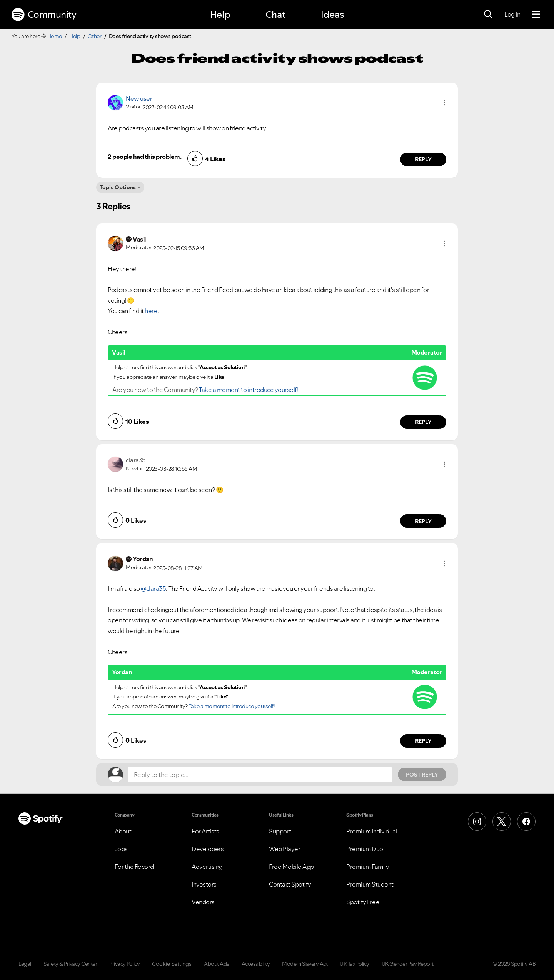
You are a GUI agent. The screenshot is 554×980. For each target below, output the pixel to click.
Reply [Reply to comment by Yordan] (423, 741)
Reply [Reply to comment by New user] (423, 159)
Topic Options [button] (118, 187)
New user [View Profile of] (139, 98)
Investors (204, 884)
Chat (275, 14)
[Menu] (536, 14)
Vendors (203, 902)
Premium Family (367, 866)
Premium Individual (371, 831)
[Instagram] (477, 821)
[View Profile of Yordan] (143, 559)
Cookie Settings (172, 963)
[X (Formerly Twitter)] (501, 821)
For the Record (134, 866)
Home (54, 36)
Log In (512, 14)
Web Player (284, 849)
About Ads (216, 963)
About (123, 831)
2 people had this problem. (144, 156)
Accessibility (256, 963)
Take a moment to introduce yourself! (248, 389)
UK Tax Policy (354, 963)
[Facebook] (526, 821)
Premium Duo (364, 849)
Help (220, 14)
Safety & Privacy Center (70, 963)
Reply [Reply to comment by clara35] (423, 521)
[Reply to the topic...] (260, 774)
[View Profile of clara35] (136, 460)
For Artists (205, 831)
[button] (444, 102)
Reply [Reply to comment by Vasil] (423, 422)
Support (280, 831)
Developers (208, 849)
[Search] (488, 15)
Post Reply (422, 774)
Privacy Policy (124, 963)
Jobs (121, 849)
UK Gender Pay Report (408, 963)
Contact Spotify (290, 884)
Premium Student (370, 884)
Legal (24, 963)
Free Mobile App (291, 866)
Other (95, 36)
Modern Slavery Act (304, 963)
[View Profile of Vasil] (139, 239)
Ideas (332, 14)
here (151, 311)
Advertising (207, 866)
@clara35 (153, 588)
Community (44, 14)
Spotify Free (362, 902)
